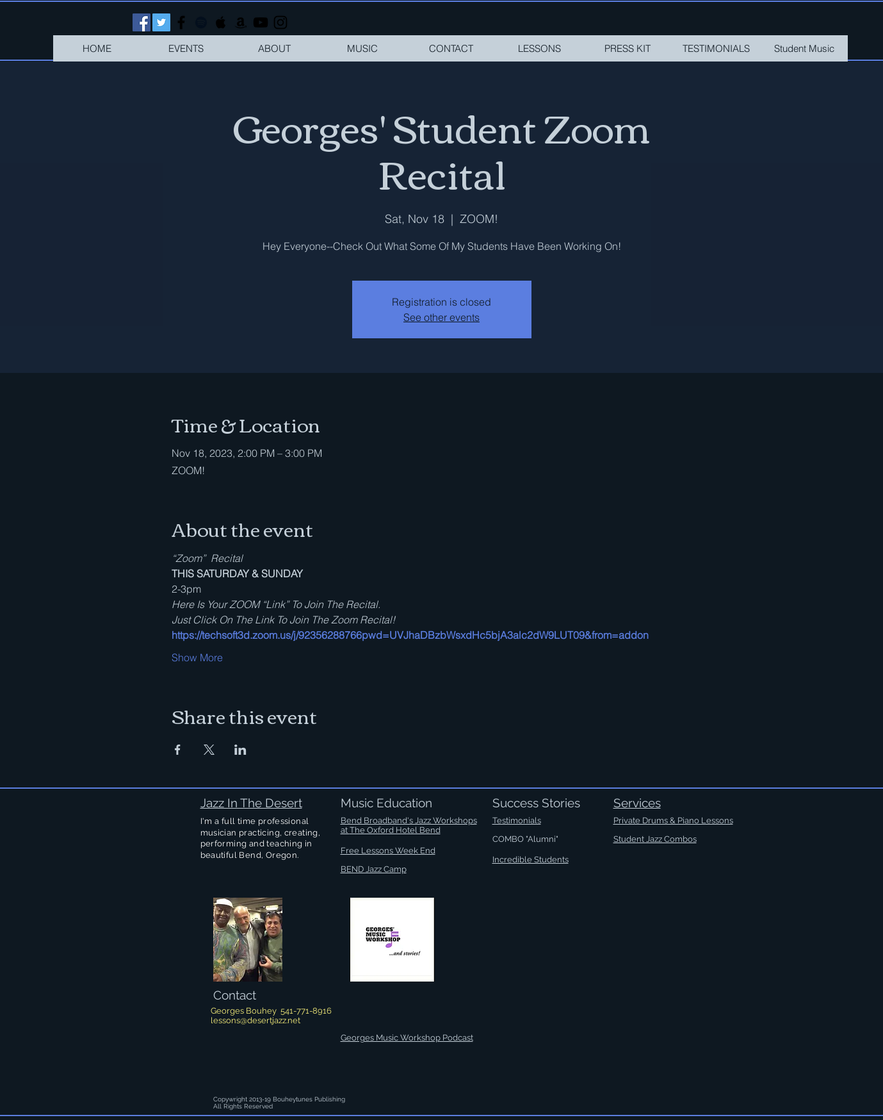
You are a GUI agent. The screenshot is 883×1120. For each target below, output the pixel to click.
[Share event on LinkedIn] (240, 750)
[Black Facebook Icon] (181, 22)
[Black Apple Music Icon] (221, 22)
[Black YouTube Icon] (261, 22)
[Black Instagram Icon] (280, 22)
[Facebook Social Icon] (141, 22)
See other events (441, 317)
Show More (197, 657)
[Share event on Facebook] (178, 750)
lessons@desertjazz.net (255, 1020)
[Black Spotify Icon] (201, 22)
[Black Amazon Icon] (241, 22)
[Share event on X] (209, 750)
